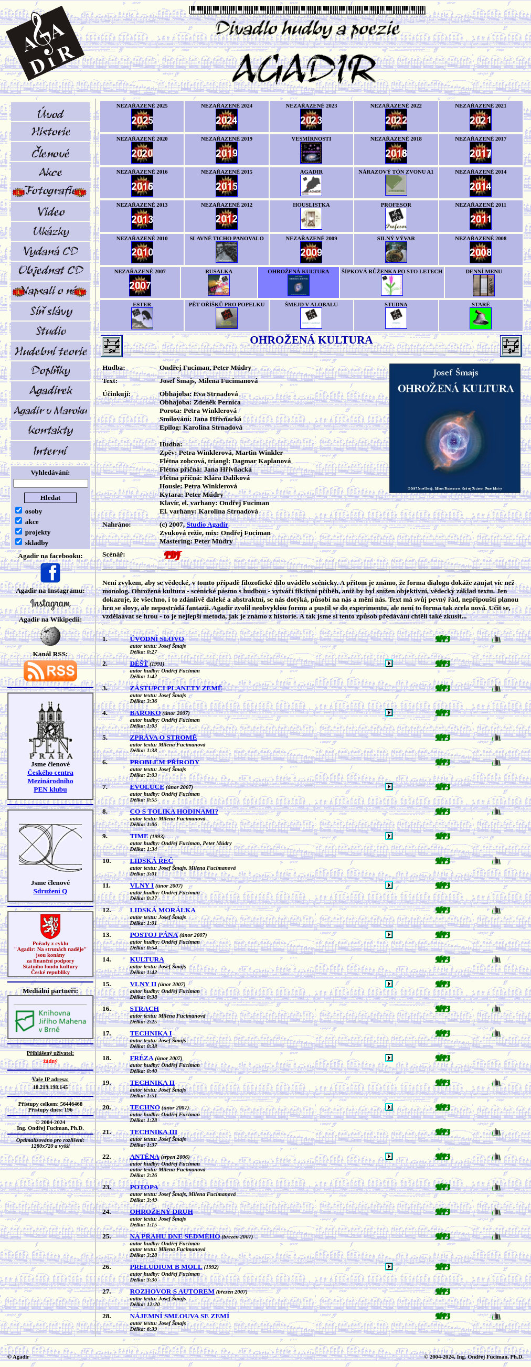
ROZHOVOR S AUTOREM (172, 1291)
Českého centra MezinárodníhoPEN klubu (50, 780)
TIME (139, 836)
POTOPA (144, 1187)
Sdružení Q (51, 891)
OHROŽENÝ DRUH (161, 1211)
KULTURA (147, 959)
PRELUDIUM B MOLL (166, 1266)
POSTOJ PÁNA (154, 934)
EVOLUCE (147, 787)
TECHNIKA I (151, 1033)
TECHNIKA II (152, 1082)
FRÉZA (141, 1058)
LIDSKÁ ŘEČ (151, 860)
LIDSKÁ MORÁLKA (163, 910)
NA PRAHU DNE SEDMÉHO (175, 1236)
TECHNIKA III (153, 1132)
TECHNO (145, 1107)
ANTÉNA (144, 1156)
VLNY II (143, 984)
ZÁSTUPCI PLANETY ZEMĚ (176, 688)
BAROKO (145, 713)
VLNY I (142, 885)
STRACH (144, 1008)
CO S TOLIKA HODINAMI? (174, 811)
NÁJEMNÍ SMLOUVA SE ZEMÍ (179, 1316)
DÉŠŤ (139, 663)
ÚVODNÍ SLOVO (157, 639)
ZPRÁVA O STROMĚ (163, 737)
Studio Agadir (207, 524)
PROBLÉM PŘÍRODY (164, 762)
